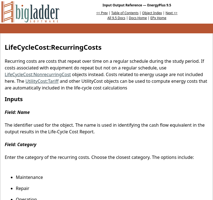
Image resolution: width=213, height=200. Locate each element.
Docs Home (138, 18)
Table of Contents (124, 13)
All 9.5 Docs (116, 18)
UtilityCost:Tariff (42, 81)
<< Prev (102, 13)
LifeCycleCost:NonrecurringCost (38, 74)
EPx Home (158, 18)
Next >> (172, 13)
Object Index (152, 13)
